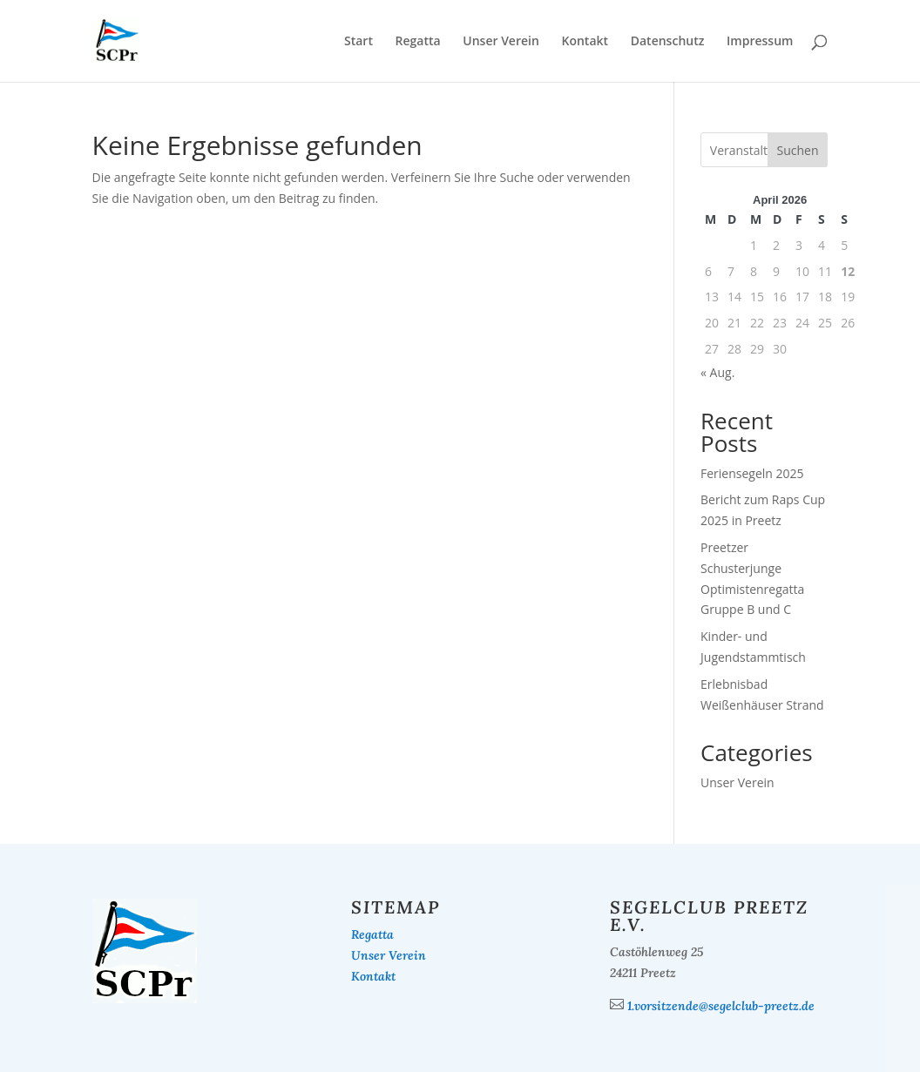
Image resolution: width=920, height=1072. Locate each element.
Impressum (760, 42)
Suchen (798, 150)
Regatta (418, 42)
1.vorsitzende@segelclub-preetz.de (721, 1006)
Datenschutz (668, 42)
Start (358, 42)
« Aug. (717, 372)
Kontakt (585, 42)
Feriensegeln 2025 (752, 473)
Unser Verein (501, 42)
